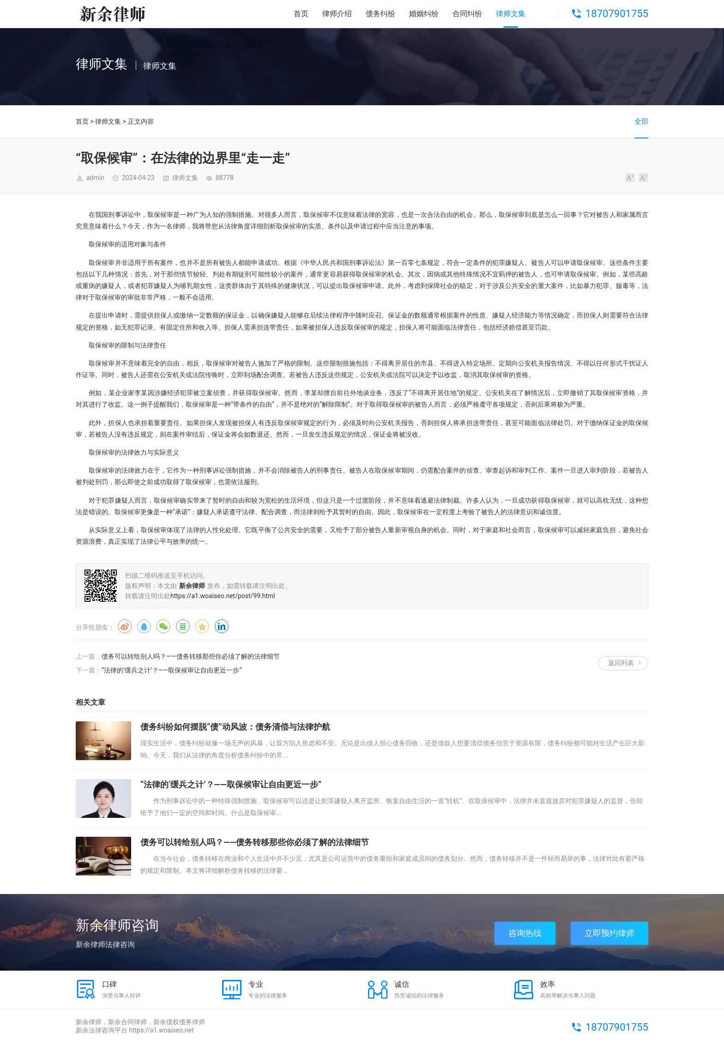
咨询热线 (525, 933)
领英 (222, 626)
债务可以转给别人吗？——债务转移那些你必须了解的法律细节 (191, 656)
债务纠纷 (380, 13)
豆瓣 (183, 626)
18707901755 (616, 13)
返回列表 (621, 662)
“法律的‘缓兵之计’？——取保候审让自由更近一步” (171, 670)
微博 (125, 626)
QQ (144, 626)
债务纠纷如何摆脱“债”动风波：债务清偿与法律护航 (235, 727)
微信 (163, 626)
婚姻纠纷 (424, 13)
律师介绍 (337, 13)
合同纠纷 (467, 13)
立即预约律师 (609, 933)
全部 (641, 121)
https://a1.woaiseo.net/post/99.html (222, 596)
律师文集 (510, 13)
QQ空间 (202, 626)
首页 (301, 13)
